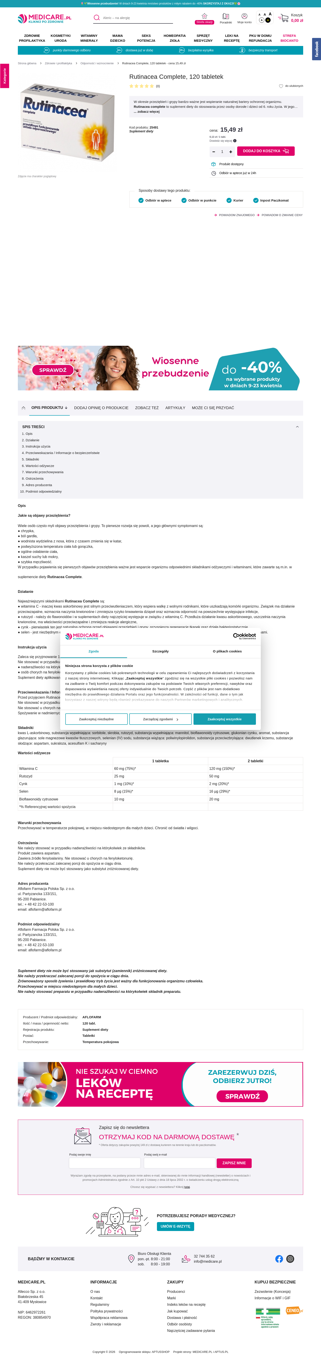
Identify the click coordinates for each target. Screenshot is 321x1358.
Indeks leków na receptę (186, 1304)
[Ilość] (222, 151)
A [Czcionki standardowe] (260, 14)
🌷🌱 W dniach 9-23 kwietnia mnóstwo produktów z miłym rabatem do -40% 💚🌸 (160, 3)
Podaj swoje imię (79, 1154)
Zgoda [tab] (93, 651)
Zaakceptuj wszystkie (225, 719)
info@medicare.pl (208, 1261)
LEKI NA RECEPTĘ (232, 38)
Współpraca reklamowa (109, 1318)
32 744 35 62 (204, 1256)
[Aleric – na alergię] (133, 18)
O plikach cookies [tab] (227, 651)
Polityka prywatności (107, 1311)
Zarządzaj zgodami (160, 719)
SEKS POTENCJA (146, 38)
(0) (158, 86)
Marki (171, 1298)
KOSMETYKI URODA (60, 38)
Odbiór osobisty (179, 1324)
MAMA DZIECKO (117, 38)
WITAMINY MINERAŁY (89, 38)
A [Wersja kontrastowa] (268, 20)
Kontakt (97, 1298)
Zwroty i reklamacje (106, 1324)
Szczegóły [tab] (160, 651)
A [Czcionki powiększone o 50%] (265, 14)
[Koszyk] (283, 18)
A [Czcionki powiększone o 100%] (270, 14)
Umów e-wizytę (175, 1226)
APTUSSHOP (161, 1352)
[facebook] (279, 1259)
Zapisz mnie (235, 1163)
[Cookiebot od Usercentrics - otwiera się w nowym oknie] (236, 636)
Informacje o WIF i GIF (272, 1298)
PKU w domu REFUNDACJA (260, 38)
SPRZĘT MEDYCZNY (203, 38)
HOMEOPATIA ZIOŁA (175, 38)
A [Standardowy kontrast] (262, 20)
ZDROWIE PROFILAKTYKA (32, 38)
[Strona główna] (27, 63)
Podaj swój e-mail (154, 1154)
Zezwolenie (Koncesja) (273, 1291)
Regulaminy (100, 1304)
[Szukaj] (96, 18)
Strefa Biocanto (289, 38)
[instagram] (290, 1259)
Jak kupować (177, 1311)
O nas (95, 1291)
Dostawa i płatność (182, 1318)
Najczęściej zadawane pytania (191, 1331)
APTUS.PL (221, 1352)
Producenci (176, 1291)
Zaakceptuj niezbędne (96, 719)
